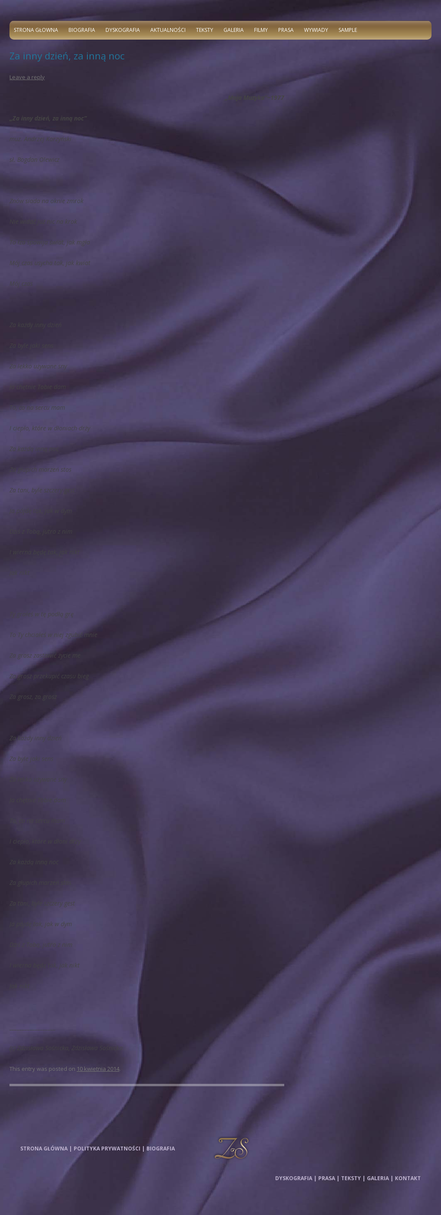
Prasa (286, 30)
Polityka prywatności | (109, 1148)
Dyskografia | (296, 1178)
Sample (348, 30)
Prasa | (328, 1178)
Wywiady (316, 30)
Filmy (261, 30)
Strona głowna (36, 30)
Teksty (204, 30)
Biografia (81, 30)
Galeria (234, 30)
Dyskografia (123, 30)
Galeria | (380, 1178)
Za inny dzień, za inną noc (66, 55)
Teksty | (353, 1178)
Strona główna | (46, 1148)
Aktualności (168, 30)
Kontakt (408, 1178)
